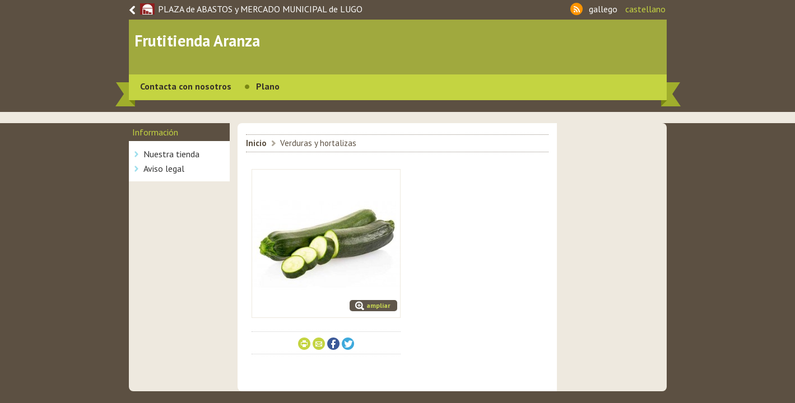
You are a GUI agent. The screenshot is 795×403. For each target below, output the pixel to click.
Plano (268, 86)
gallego (603, 9)
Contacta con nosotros (185, 86)
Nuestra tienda (171, 154)
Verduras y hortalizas (318, 143)
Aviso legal (163, 168)
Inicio (256, 143)
